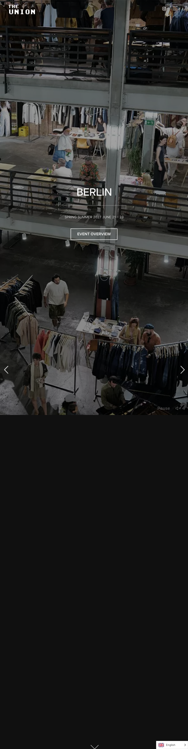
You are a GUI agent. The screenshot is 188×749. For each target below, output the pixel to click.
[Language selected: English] (172, 745)
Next (182, 369)
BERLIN (94, 191)
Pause (163, 408)
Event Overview (94, 233)
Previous (6, 369)
